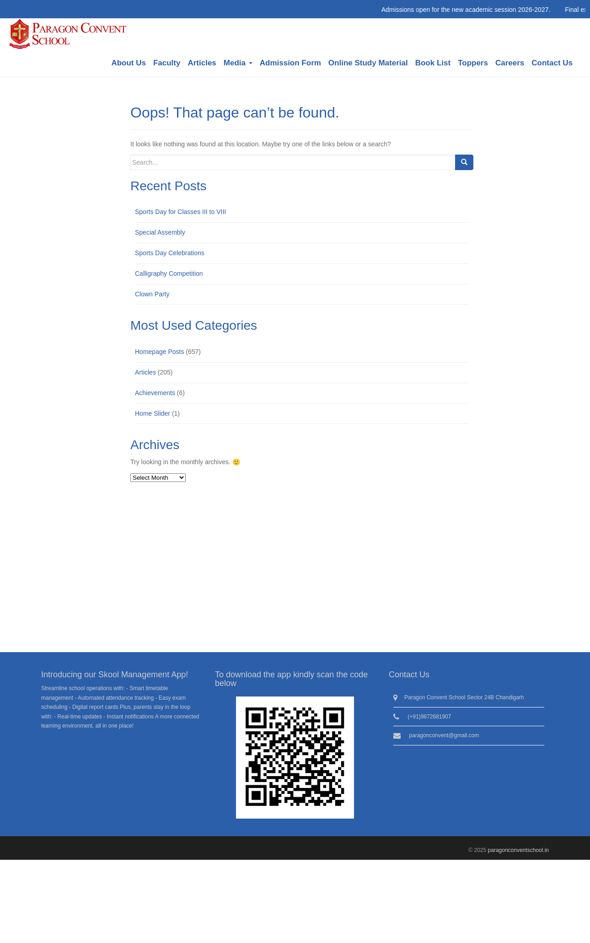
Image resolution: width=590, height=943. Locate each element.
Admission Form (290, 63)
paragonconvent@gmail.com (444, 735)
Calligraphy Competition (169, 273)
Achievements (155, 392)
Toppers (473, 63)
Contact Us (552, 63)
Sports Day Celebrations (169, 253)
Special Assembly (160, 232)
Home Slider (152, 413)
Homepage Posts (159, 351)
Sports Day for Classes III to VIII (180, 211)
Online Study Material (368, 63)
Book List (433, 63)
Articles (202, 63)
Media (238, 63)
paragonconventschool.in (518, 850)
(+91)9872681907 (429, 716)
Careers (509, 63)
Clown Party (152, 294)
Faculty (167, 63)
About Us (128, 63)
